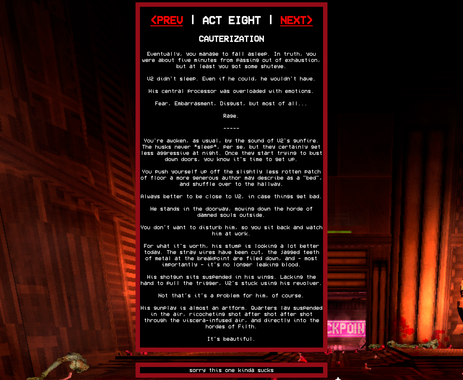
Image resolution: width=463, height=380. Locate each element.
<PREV (166, 20)
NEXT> (296, 20)
